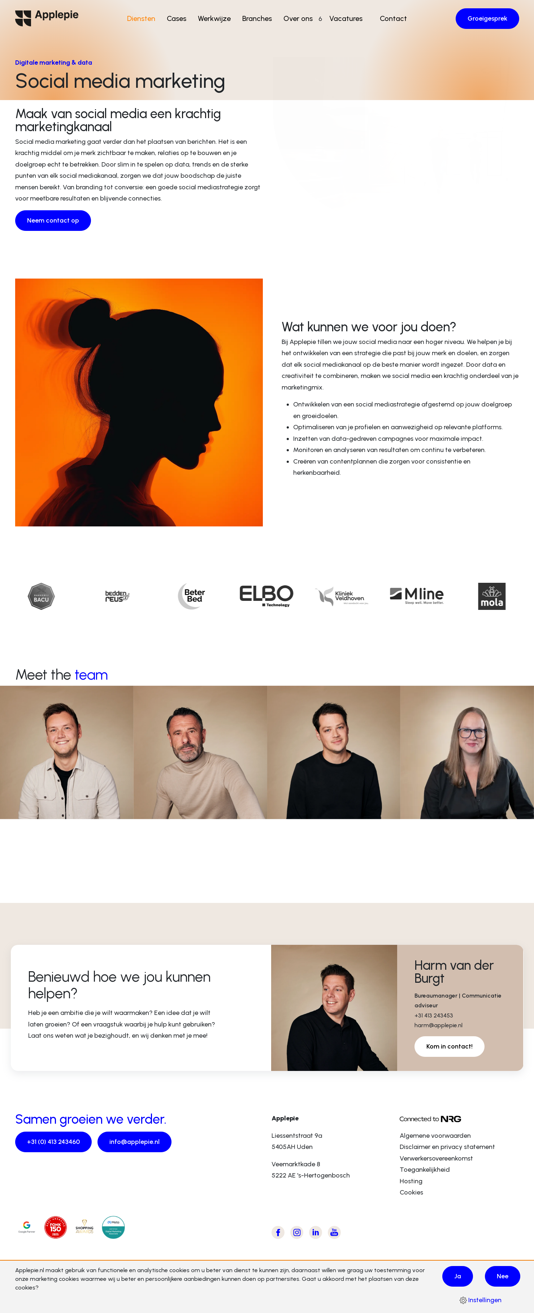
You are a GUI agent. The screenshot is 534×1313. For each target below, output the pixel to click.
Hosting (411, 1181)
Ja (457, 1276)
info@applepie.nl (134, 1142)
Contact (390, 18)
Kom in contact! (449, 1046)
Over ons (300, 18)
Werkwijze (216, 18)
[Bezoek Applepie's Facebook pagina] (278, 1232)
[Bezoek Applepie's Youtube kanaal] (334, 1232)
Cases (179, 18)
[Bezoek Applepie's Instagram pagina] (296, 1232)
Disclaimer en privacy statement (447, 1147)
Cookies (411, 1192)
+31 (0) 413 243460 (53, 1142)
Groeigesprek (487, 18)
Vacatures (343, 18)
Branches (259, 18)
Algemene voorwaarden (435, 1136)
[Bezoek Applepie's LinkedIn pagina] (315, 1232)
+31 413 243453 (433, 1015)
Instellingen (481, 1300)
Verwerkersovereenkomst (436, 1158)
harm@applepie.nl (438, 1025)
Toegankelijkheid (425, 1170)
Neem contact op (53, 220)
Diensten (144, 18)
